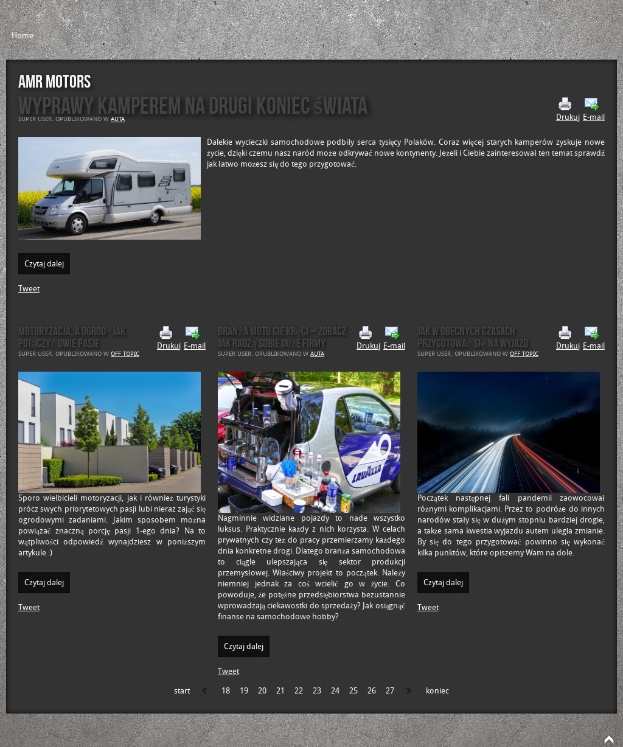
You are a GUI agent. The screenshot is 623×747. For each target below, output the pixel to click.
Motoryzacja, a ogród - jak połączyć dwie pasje (71, 336)
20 (262, 690)
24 (335, 690)
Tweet (29, 288)
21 (280, 690)
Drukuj (568, 109)
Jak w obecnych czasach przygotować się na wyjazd (472, 336)
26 (371, 690)
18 (225, 690)
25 (353, 690)
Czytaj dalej (44, 263)
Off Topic (125, 354)
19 (244, 690)
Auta (118, 119)
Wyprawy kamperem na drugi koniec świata (192, 105)
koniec (437, 690)
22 (298, 690)
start (182, 690)
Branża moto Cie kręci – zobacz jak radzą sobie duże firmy (282, 336)
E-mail (594, 109)
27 (390, 690)
